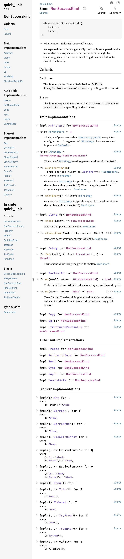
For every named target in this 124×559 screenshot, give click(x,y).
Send (52, 361)
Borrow (59, 411)
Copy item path (84, 8)
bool (108, 279)
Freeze (53, 349)
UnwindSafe (57, 380)
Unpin (52, 374)
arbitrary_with (56, 167)
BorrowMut (62, 424)
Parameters (56, 131)
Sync (52, 368)
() (71, 131)
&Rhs (76, 291)
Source (44, 12)
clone (49, 220)
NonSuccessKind (85, 125)
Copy (52, 314)
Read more (80, 189)
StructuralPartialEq (65, 327)
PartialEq (56, 273)
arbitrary (52, 195)
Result (45, 258)
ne (46, 291)
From (57, 483)
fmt (47, 254)
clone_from (53, 233)
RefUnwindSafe (60, 355)
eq (46, 279)
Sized (66, 404)
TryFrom (65, 515)
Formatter (83, 254)
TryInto (65, 528)
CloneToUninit (65, 437)
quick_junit (46, 3)
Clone (52, 214)
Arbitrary (56, 125)
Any (56, 397)
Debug (52, 248)
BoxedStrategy (50, 155)
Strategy (54, 151)
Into (62, 489)
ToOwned (60, 502)
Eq (50, 320)
